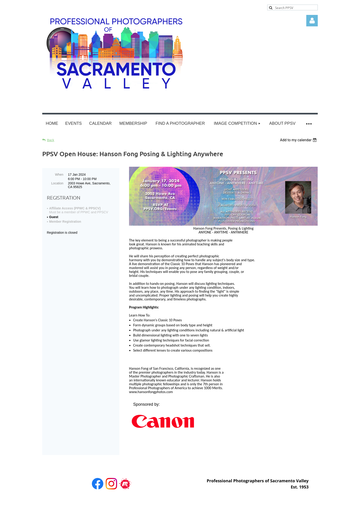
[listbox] (299, 140)
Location (57, 183)
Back (50, 140)
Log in (312, 20)
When (59, 174)
